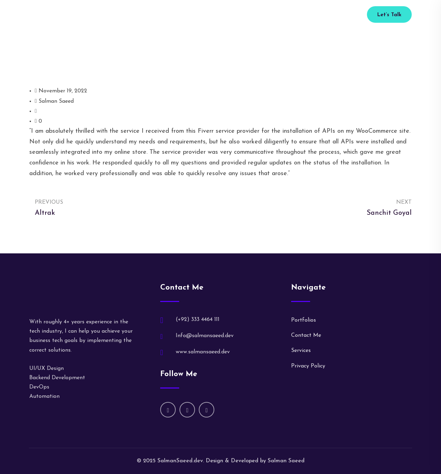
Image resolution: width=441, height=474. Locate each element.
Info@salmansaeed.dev (205, 336)
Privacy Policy (308, 366)
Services (195, 15)
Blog (247, 15)
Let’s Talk (389, 15)
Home (139, 15)
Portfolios (303, 320)
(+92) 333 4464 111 (317, 15)
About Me (165, 15)
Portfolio (223, 15)
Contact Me (306, 335)
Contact (269, 15)
